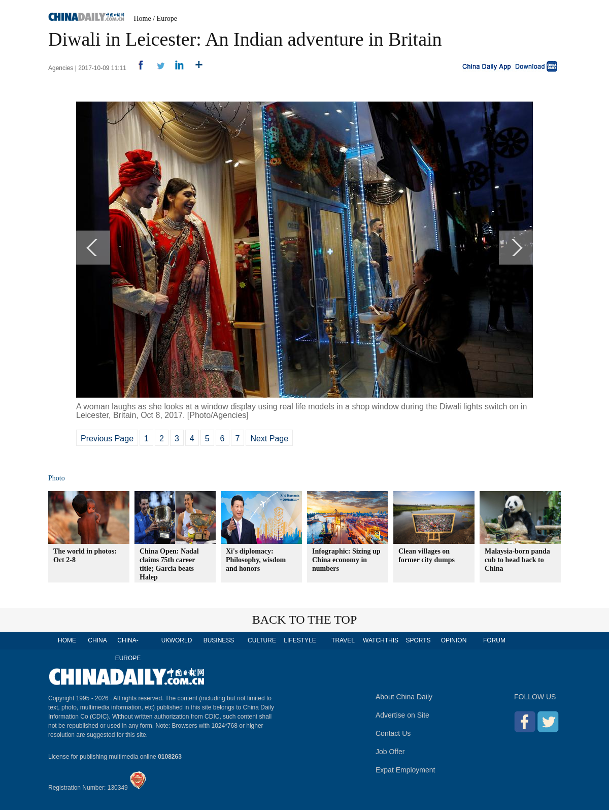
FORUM (494, 640)
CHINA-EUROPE (128, 649)
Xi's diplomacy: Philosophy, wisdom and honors (256, 559)
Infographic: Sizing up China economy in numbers (346, 559)
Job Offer (390, 752)
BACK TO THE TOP (304, 619)
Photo (56, 478)
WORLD (181, 640)
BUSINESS (219, 640)
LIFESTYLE (300, 640)
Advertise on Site (402, 715)
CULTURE (262, 640)
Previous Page (107, 438)
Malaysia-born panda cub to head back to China (517, 559)
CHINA (97, 640)
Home (142, 18)
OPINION (454, 640)
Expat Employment (405, 770)
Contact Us (393, 733)
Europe (167, 18)
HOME (67, 640)
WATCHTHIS (380, 640)
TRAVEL (343, 640)
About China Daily (404, 697)
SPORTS (417, 640)
